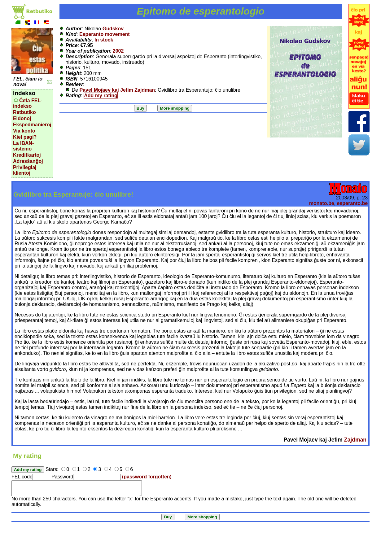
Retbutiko (24, 112)
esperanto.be (352, 203)
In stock (103, 39)
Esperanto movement (104, 34)
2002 (118, 51)
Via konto (24, 130)
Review (74, 84)
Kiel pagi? (25, 137)
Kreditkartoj (27, 155)
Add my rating (100, 95)
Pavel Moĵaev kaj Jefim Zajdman (117, 90)
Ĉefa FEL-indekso (27, 103)
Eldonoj (22, 118)
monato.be (321, 203)
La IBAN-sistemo (23, 146)
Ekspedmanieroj (32, 124)
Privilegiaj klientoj (25, 170)
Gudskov (113, 28)
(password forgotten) (147, 476)
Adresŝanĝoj (28, 161)
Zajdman (355, 440)
